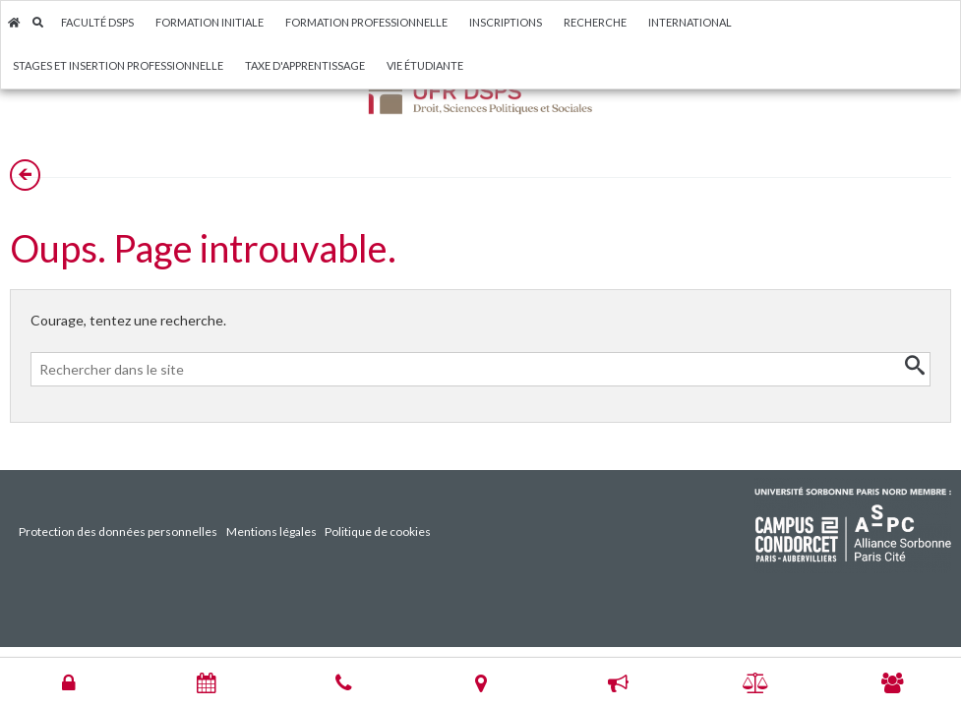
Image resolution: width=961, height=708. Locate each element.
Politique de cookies (378, 531)
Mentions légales (271, 531)
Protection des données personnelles (118, 531)
